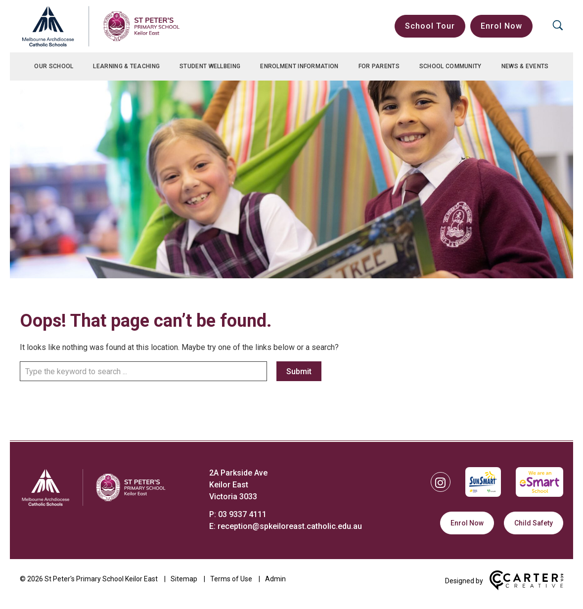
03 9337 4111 (242, 514)
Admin (275, 579)
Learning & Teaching (126, 66)
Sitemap (184, 579)
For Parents (379, 66)
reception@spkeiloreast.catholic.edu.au (290, 526)
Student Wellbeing (209, 66)
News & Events (525, 66)
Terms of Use (231, 579)
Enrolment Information (299, 66)
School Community (450, 66)
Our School (53, 66)
